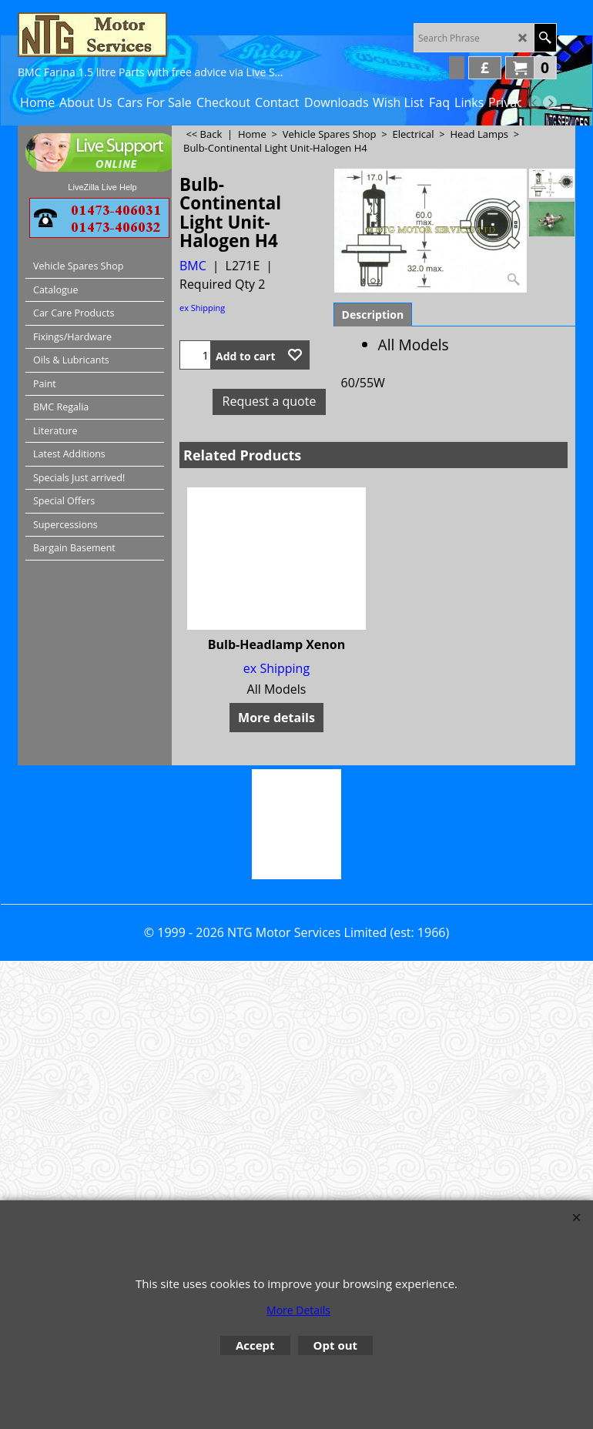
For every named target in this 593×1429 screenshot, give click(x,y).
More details (276, 717)
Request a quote (270, 401)
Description (373, 314)
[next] (550, 102)
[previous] (534, 102)
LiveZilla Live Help (102, 187)
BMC (192, 265)
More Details (298, 1310)
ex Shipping (202, 307)
